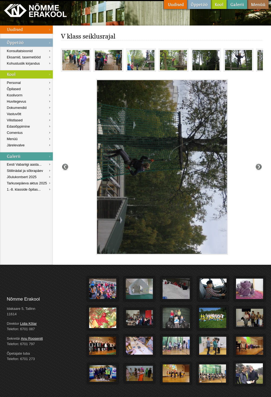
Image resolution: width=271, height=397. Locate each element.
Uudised (175, 4)
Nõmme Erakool (35, 10)
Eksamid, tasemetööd (24, 57)
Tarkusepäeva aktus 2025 (27, 183)
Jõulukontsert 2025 (22, 177)
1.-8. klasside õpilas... (24, 189)
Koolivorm (14, 95)
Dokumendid (17, 108)
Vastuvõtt (14, 114)
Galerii (237, 4)
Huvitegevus (16, 101)
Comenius (15, 133)
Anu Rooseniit (32, 338)
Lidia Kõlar (28, 324)
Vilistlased (14, 120)
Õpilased (14, 89)
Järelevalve (16, 145)
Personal (14, 83)
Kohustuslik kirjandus (23, 63)
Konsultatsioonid (20, 51)
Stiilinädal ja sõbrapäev (25, 171)
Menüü (258, 4)
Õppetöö (199, 4)
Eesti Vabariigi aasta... (24, 164)
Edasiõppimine (18, 126)
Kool (219, 4)
